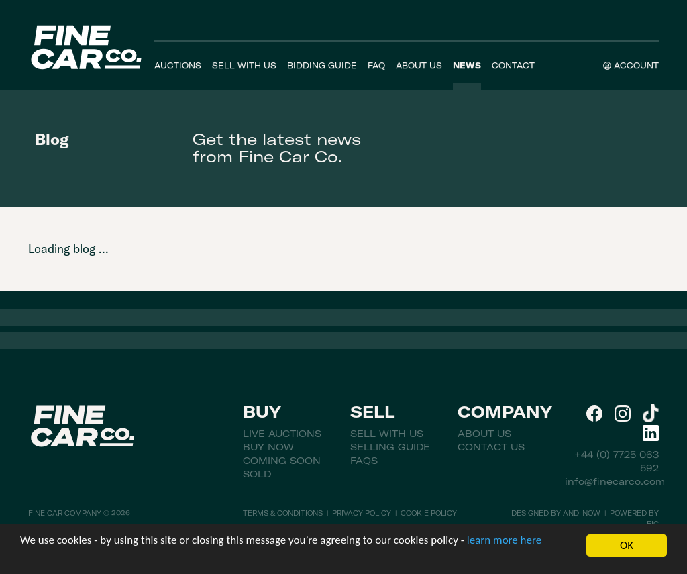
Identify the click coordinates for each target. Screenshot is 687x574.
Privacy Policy (361, 513)
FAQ (376, 65)
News (467, 65)
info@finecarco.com (615, 481)
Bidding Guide (322, 65)
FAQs (364, 461)
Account (631, 65)
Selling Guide (390, 447)
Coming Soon (282, 461)
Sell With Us (244, 65)
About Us (419, 65)
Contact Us (491, 447)
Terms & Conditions (283, 513)
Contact (513, 65)
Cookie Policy (429, 513)
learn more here (504, 541)
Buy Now (268, 447)
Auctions (177, 65)
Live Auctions (282, 434)
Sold (257, 474)
